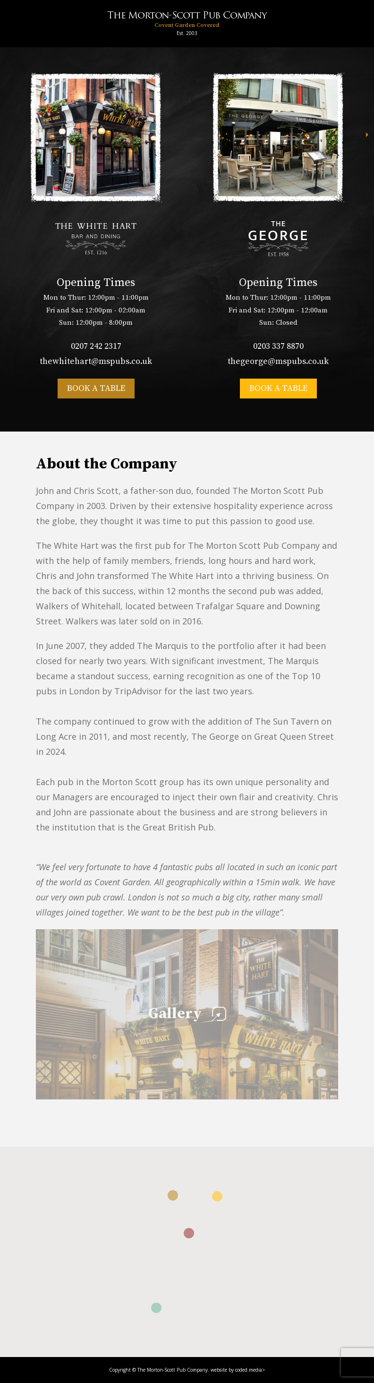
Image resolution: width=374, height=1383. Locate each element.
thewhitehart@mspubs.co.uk (96, 361)
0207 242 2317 (96, 346)
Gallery (187, 1013)
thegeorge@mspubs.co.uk (278, 361)
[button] (173, 1195)
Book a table (96, 388)
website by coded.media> (238, 1369)
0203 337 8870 (278, 346)
